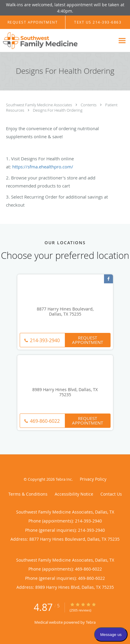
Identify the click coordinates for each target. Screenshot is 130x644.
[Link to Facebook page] (108, 278)
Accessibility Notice (74, 494)
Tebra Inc (64, 479)
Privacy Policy (93, 479)
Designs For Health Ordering (57, 110)
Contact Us (111, 494)
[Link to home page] (53, 40)
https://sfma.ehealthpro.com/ (42, 167)
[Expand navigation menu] (122, 40)
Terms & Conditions (28, 494)
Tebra (91, 622)
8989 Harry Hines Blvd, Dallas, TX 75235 (65, 392)
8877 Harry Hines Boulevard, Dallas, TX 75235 (65, 312)
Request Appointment (87, 340)
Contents (89, 104)
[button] (32, 22)
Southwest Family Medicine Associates (39, 104)
